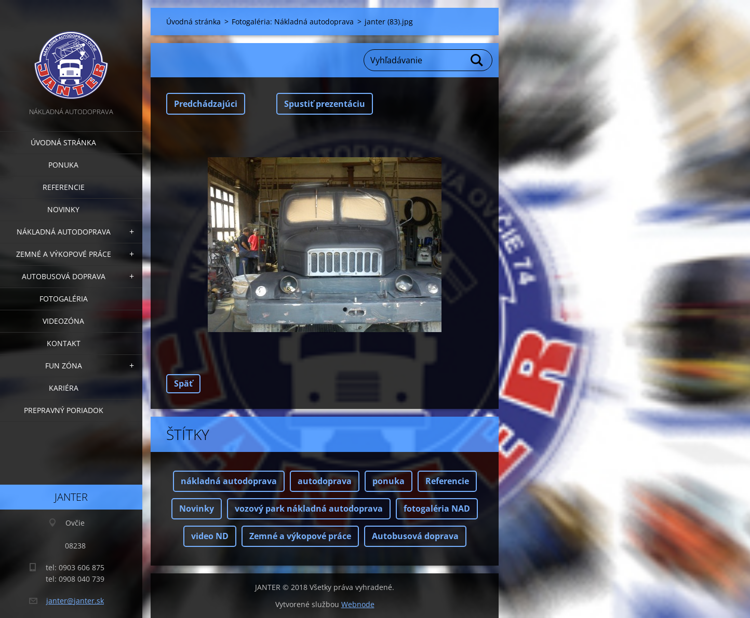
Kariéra (63, 388)
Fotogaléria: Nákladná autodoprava (293, 21)
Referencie (64, 187)
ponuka (388, 481)
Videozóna (63, 321)
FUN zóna (63, 365)
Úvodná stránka (63, 142)
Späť (183, 383)
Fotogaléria (63, 299)
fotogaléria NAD (437, 508)
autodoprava (325, 481)
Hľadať (477, 60)
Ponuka (63, 165)
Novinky (63, 209)
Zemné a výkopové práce (63, 254)
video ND (210, 536)
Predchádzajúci (205, 103)
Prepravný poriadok (63, 410)
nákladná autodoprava (229, 481)
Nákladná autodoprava (64, 232)
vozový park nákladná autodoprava (309, 508)
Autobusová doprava (63, 276)
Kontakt (64, 343)
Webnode (357, 604)
